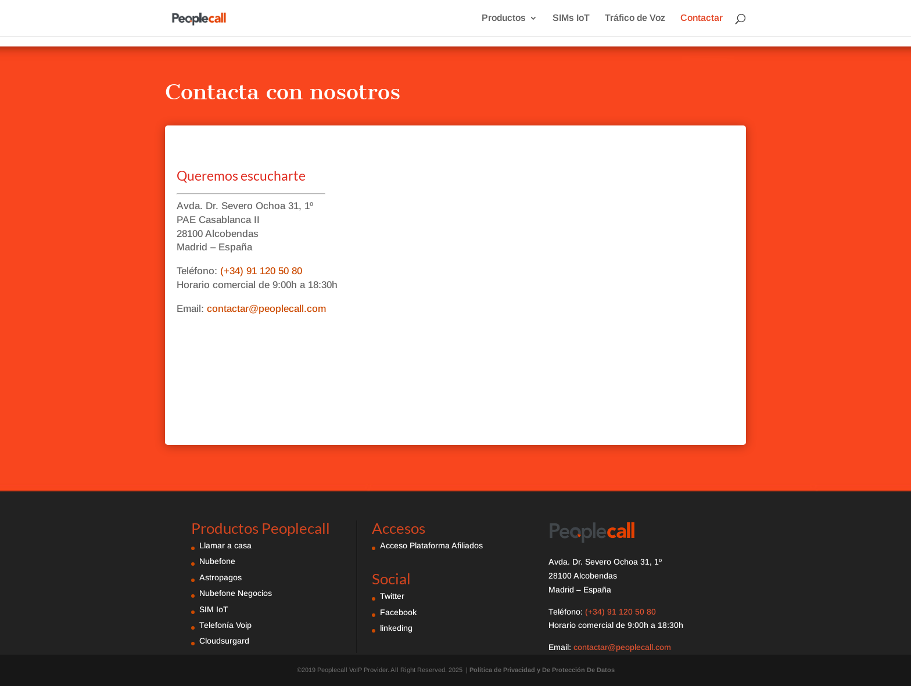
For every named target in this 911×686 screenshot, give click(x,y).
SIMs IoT (571, 18)
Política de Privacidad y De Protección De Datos (542, 669)
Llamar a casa (225, 545)
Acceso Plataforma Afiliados (431, 545)
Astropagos (220, 577)
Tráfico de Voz (635, 18)
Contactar (701, 18)
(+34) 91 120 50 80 (259, 270)
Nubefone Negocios (235, 593)
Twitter (392, 596)
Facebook (398, 612)
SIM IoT (213, 609)
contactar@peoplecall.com (266, 308)
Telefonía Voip (225, 625)
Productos (504, 18)
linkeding (396, 628)
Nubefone (217, 561)
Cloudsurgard (224, 640)
